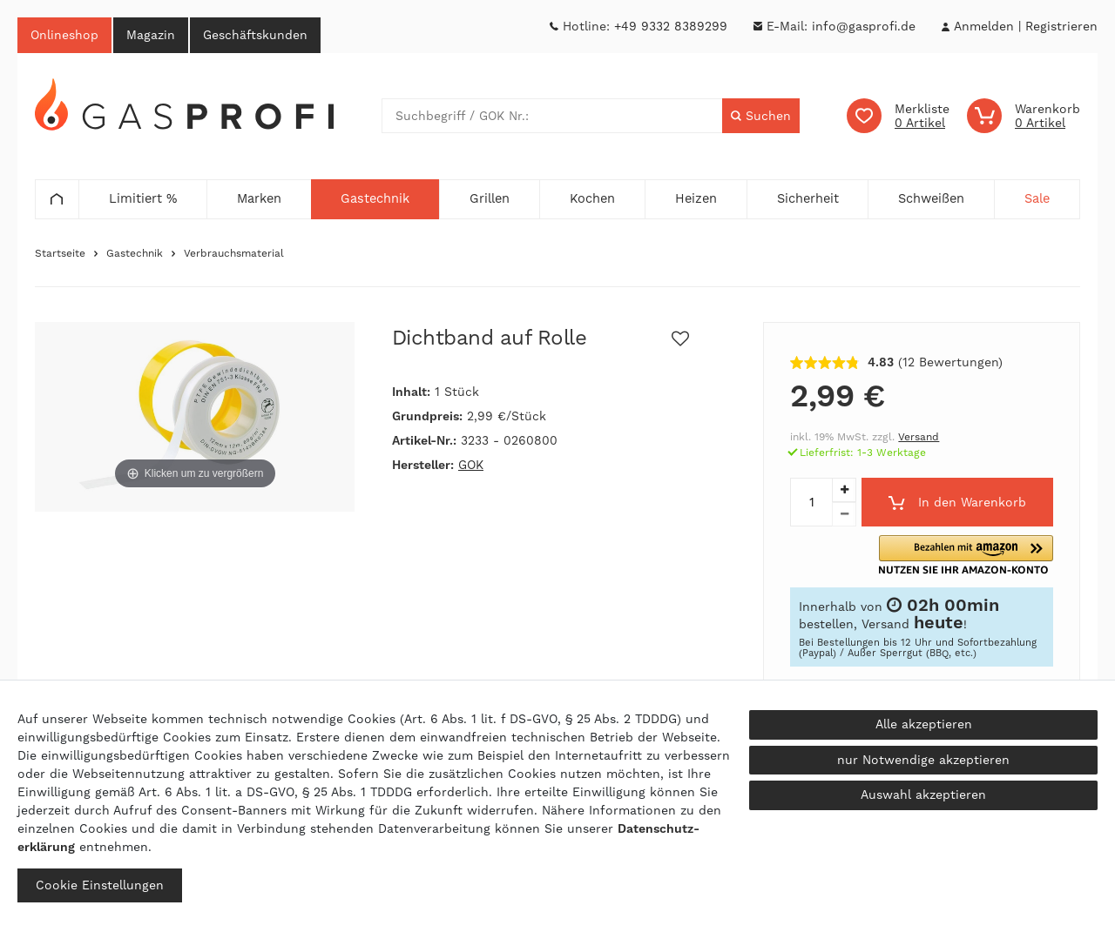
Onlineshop (64, 35)
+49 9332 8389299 (670, 26)
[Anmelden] (983, 26)
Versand (918, 438)
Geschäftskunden (255, 35)
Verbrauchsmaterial (234, 254)
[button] (989, 555)
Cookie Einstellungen (100, 885)
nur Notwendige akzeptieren (923, 760)
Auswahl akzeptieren (923, 794)
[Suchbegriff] (552, 116)
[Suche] (761, 116)
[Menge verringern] (844, 515)
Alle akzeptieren (923, 724)
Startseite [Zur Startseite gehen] (60, 254)
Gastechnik (134, 254)
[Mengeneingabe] (811, 503)
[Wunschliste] (898, 116)
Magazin (150, 35)
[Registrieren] (1061, 26)
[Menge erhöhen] (844, 491)
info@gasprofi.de (864, 26)
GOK (470, 466)
